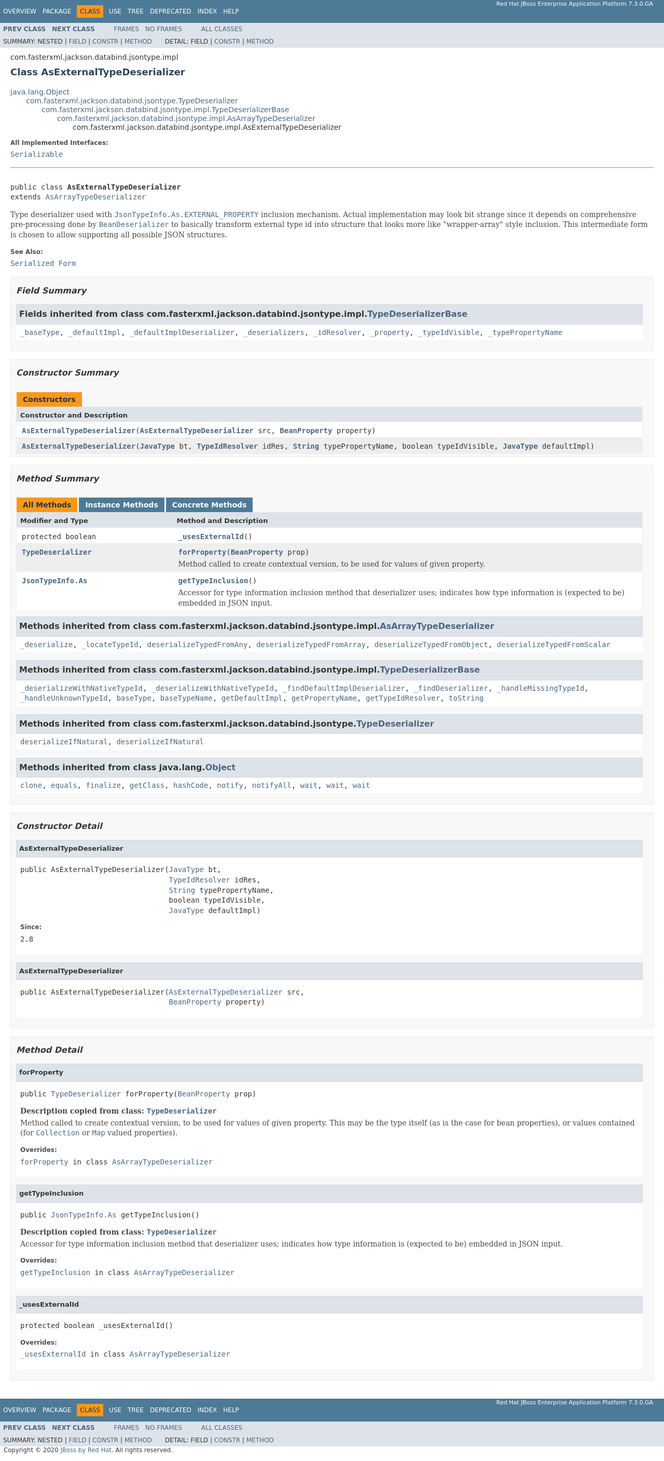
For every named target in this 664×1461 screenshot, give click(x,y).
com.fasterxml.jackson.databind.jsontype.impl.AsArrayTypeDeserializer (186, 118)
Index (207, 11)
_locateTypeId (110, 644)
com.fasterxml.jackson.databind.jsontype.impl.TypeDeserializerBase (165, 109)
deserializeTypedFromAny (197, 644)
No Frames (163, 29)
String (306, 446)
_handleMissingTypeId (541, 688)
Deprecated (170, 11)
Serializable (36, 154)
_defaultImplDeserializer (182, 332)
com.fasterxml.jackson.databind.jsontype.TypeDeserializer (132, 101)
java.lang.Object (40, 92)
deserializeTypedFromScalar (554, 644)
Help (231, 11)
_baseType (40, 332)
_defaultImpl (94, 332)
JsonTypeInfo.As (54, 581)
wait (309, 785)
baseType (133, 698)
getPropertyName (324, 698)
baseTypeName (186, 698)
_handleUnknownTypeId (64, 698)
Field (77, 41)
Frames (127, 29)
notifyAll (272, 785)
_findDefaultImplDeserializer (344, 688)
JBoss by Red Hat (86, 1450)
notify (230, 785)
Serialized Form (43, 263)
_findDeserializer (451, 688)
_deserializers (274, 332)
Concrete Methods (209, 505)
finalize (103, 785)
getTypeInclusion (213, 581)
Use (115, 11)
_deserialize (46, 644)
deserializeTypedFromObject (431, 644)
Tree (136, 11)
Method (138, 41)
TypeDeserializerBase (417, 314)
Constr (105, 41)
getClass (147, 785)
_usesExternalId (211, 536)
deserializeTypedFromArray (311, 644)
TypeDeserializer (57, 552)
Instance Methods (121, 505)
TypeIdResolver (227, 446)
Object (220, 767)
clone (31, 785)
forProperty (202, 552)
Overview (19, 11)
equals (64, 785)
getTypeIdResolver (403, 698)
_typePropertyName (525, 332)
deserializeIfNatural (64, 742)
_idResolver (337, 332)
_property (389, 332)
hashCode (190, 785)
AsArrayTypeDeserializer (95, 197)
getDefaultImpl (252, 698)
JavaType (157, 446)
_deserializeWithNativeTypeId (81, 688)
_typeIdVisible (448, 332)
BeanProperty (306, 430)
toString (466, 698)
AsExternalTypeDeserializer (78, 430)
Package (57, 11)
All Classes (221, 29)
